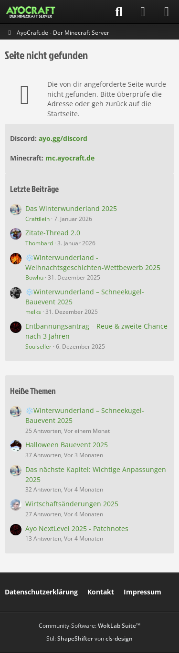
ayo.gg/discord (63, 138)
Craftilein (37, 219)
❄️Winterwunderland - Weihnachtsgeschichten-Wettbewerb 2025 (92, 262)
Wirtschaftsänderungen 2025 (71, 503)
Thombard (39, 243)
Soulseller (38, 346)
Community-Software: (89, 626)
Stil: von (89, 638)
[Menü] (166, 11)
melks (33, 312)
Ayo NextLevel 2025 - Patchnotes (76, 528)
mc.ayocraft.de (70, 157)
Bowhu (34, 277)
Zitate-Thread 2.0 (52, 232)
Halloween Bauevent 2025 (66, 444)
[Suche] (118, 11)
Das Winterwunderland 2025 (71, 208)
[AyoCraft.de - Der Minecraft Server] (31, 11)
